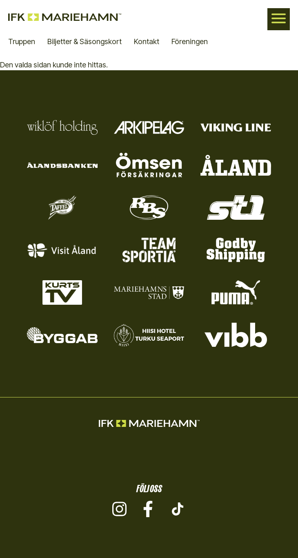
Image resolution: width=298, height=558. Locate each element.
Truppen (21, 41)
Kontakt (146, 41)
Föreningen (189, 41)
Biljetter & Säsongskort (84, 41)
